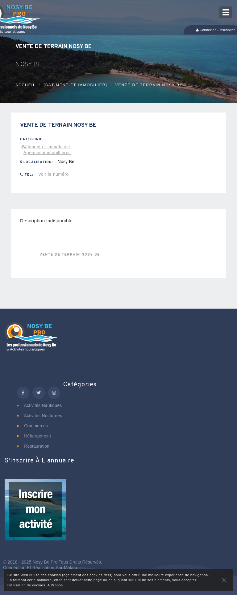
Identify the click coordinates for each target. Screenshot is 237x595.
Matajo (70, 567)
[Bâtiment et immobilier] (75, 85)
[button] (35, 513)
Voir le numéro (53, 174)
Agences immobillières (47, 152)
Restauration (33, 446)
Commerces (32, 425)
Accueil (25, 85)
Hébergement (34, 435)
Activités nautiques (39, 405)
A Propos (55, 585)
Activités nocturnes (39, 415)
